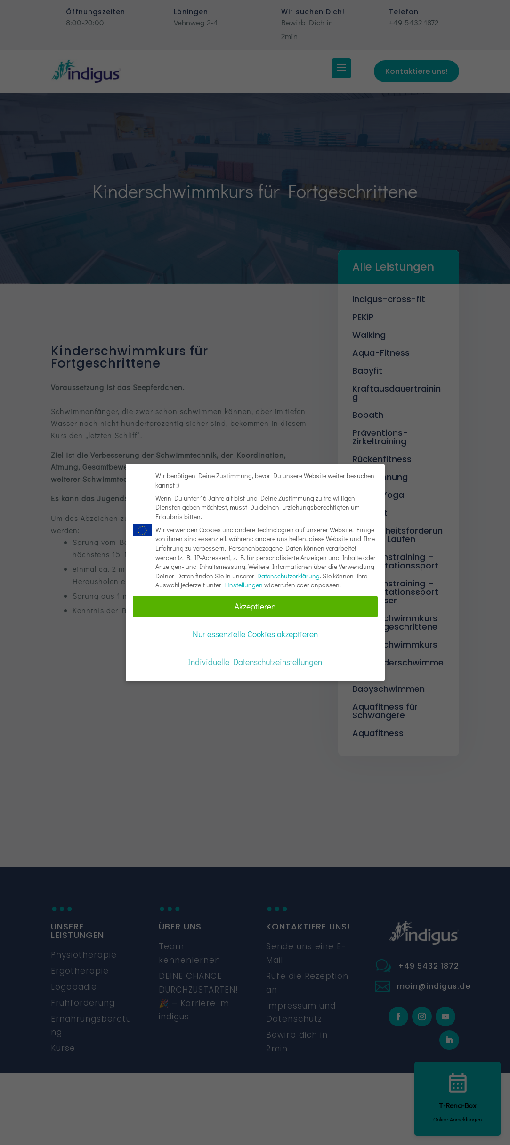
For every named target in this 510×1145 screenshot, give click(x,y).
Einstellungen (243, 583)
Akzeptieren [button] (255, 605)
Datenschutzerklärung (288, 573)
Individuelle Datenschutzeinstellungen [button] (255, 660)
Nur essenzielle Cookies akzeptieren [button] (255, 632)
